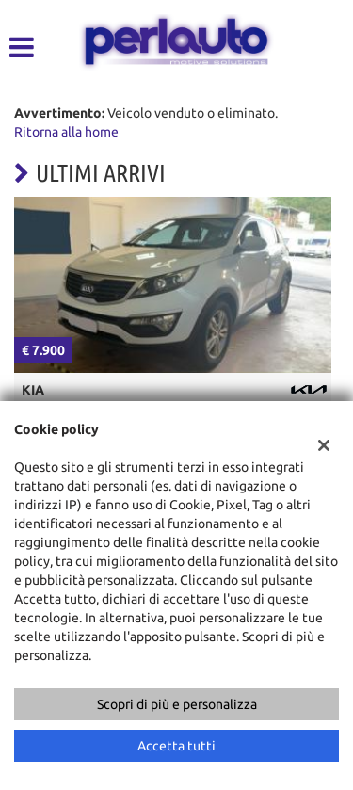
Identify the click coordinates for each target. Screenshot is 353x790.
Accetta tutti (176, 745)
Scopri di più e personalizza (177, 704)
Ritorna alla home (66, 131)
